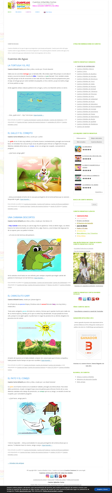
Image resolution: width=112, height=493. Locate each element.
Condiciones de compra (40, 480)
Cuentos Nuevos (96, 142)
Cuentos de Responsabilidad (59, 204)
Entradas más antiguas (16, 463)
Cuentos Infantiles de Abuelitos (86, 74)
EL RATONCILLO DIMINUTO (90, 175)
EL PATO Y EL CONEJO (18, 378)
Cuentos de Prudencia (43, 204)
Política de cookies (60, 480)
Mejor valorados (96, 138)
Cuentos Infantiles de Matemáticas (88, 117)
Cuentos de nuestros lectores (36, 122)
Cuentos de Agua (22, 122)
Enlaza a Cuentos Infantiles (85, 377)
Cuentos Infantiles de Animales (86, 76)
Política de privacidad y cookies (53, 491)
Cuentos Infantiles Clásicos (85, 69)
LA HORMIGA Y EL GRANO (90, 185)
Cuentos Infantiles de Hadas (86, 84)
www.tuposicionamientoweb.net (72, 485)
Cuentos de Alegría (29, 365)
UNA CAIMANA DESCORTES (21, 217)
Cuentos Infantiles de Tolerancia (87, 91)
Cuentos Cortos (82, 71)
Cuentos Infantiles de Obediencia (87, 124)
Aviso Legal (51, 480)
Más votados (81, 142)
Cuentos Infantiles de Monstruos (87, 79)
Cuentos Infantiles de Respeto (86, 86)
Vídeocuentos (81, 138)
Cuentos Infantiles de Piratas (86, 114)
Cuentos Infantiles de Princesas (87, 94)
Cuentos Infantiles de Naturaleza (87, 104)
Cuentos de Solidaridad (60, 282)
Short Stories (48, 12)
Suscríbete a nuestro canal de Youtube (88, 311)
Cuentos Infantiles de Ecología (86, 109)
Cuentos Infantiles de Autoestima (87, 111)
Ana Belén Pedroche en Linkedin (83, 248)
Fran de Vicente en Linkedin (82, 251)
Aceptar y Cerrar (102, 489)
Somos (37, 12)
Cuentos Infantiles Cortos (44, 2)
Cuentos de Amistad (30, 120)
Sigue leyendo (38, 115)
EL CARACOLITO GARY (19, 295)
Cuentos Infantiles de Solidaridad (87, 99)
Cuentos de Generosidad (44, 282)
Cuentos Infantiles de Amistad (86, 89)
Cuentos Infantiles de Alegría (86, 119)
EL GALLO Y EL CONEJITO (20, 133)
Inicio (9, 12)
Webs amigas (81, 382)
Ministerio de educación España (87, 379)
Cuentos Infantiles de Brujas (86, 101)
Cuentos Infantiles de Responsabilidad (89, 106)
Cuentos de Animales (42, 120)
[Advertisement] (56, 28)
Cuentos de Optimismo (56, 120)
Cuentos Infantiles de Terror (86, 81)
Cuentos (28, 12)
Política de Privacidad (73, 480)
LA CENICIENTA (87, 147)
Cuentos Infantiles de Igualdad (86, 121)
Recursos (18, 12)
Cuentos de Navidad (83, 127)
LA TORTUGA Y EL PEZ (19, 65)
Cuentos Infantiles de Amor (85, 96)
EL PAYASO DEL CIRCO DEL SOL (91, 156)
